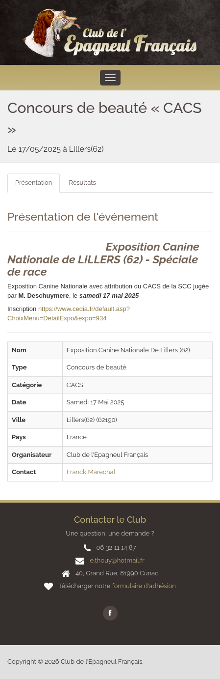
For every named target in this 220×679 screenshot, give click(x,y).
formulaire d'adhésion (144, 586)
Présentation (33, 182)
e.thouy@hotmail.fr (117, 560)
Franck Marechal (91, 472)
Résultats (82, 182)
